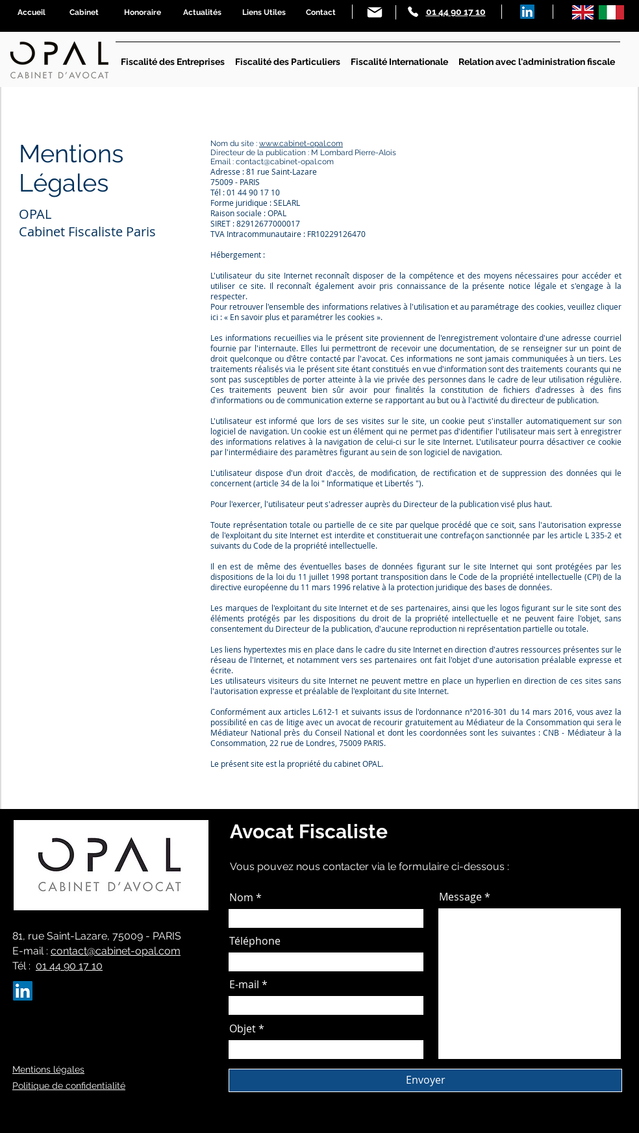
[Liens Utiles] (264, 12)
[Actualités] (202, 12)
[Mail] (374, 12)
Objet (242, 1028)
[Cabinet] (84, 12)
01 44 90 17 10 (69, 966)
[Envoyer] (425, 1080)
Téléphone (255, 941)
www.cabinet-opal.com (301, 143)
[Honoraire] (142, 12)
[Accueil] (31, 12)
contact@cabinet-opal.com (116, 951)
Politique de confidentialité (68, 1085)
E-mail (244, 984)
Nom (241, 897)
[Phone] (412, 11)
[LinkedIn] (527, 12)
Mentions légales (48, 1069)
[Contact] (320, 12)
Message (460, 896)
